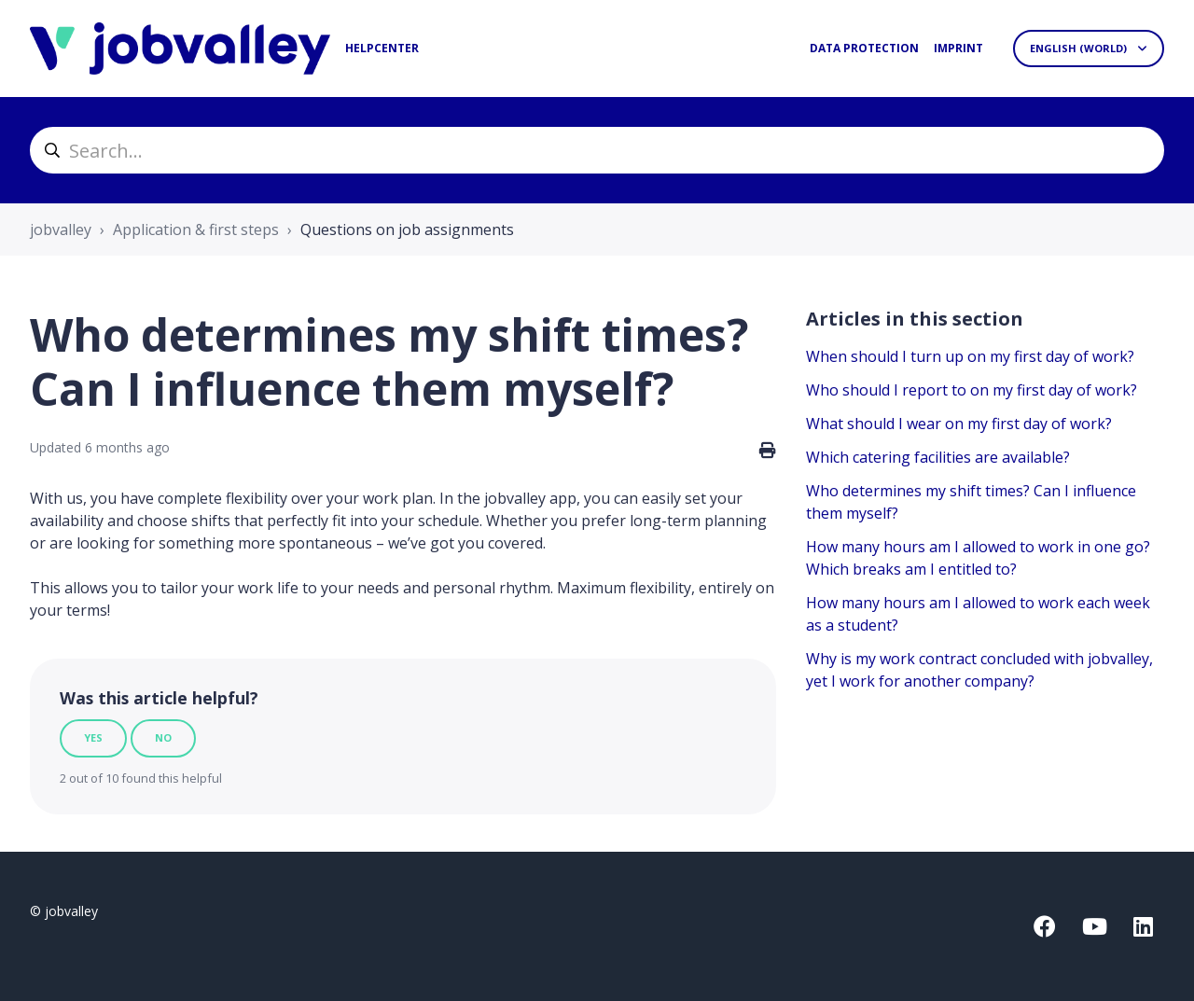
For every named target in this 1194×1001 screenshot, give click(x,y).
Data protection (864, 48)
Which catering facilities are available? (938, 457)
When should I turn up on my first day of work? (970, 356)
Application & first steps (196, 229)
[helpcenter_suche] (597, 150)
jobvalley (60, 229)
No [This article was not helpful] (163, 737)
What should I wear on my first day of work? (959, 423)
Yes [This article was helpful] (93, 737)
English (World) (1080, 48)
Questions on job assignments (407, 229)
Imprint (958, 48)
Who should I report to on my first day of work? (971, 390)
